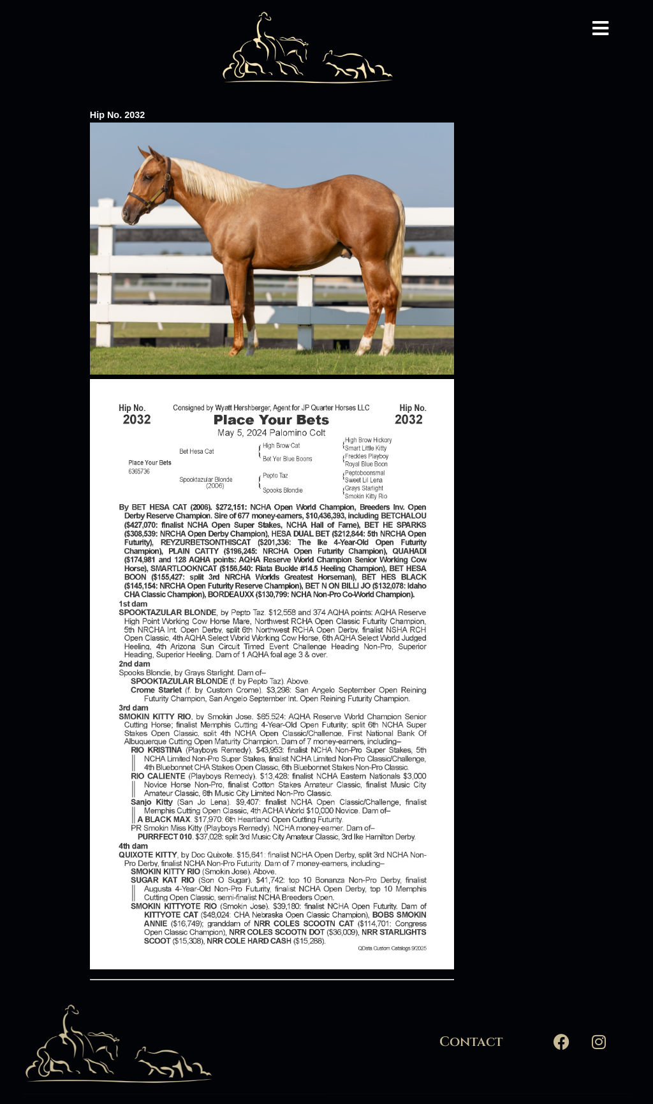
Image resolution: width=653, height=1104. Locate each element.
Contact (471, 1042)
